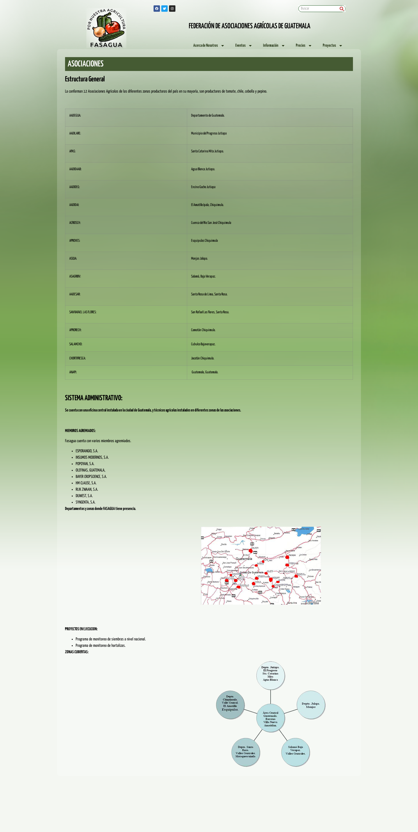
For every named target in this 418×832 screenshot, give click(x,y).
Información (274, 45)
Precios (304, 45)
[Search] (342, 9)
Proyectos (333, 45)
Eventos (243, 45)
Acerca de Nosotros (209, 45)
